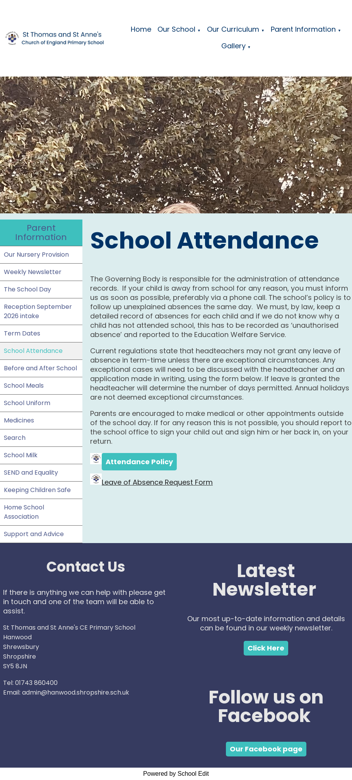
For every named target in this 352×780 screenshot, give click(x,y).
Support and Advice (34, 534)
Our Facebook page (266, 749)
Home (141, 29)
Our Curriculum (233, 29)
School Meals (24, 385)
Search (15, 437)
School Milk (21, 455)
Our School (176, 29)
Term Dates (22, 333)
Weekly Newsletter (33, 271)
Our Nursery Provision (36, 254)
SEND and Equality (31, 472)
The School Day (27, 289)
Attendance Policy (139, 462)
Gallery (233, 46)
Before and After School (40, 368)
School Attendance (33, 350)
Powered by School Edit (176, 773)
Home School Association (24, 512)
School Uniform (27, 403)
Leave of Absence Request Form (157, 482)
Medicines (19, 420)
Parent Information (303, 29)
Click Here (266, 648)
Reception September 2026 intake (38, 311)
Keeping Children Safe (37, 489)
